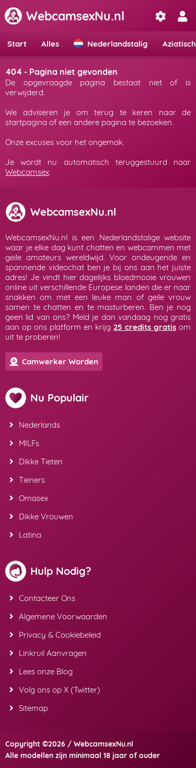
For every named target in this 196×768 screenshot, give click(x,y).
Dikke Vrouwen (41, 516)
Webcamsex (27, 172)
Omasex (28, 498)
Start (17, 44)
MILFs (24, 443)
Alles (50, 44)
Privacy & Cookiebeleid (55, 635)
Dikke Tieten (36, 461)
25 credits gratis (144, 327)
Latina (25, 535)
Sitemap (28, 708)
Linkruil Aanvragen (48, 653)
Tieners (27, 480)
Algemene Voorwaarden (58, 616)
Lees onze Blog (41, 671)
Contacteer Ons (42, 598)
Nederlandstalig (111, 44)
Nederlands (34, 425)
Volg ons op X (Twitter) (54, 690)
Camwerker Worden (53, 361)
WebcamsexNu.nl (64, 16)
